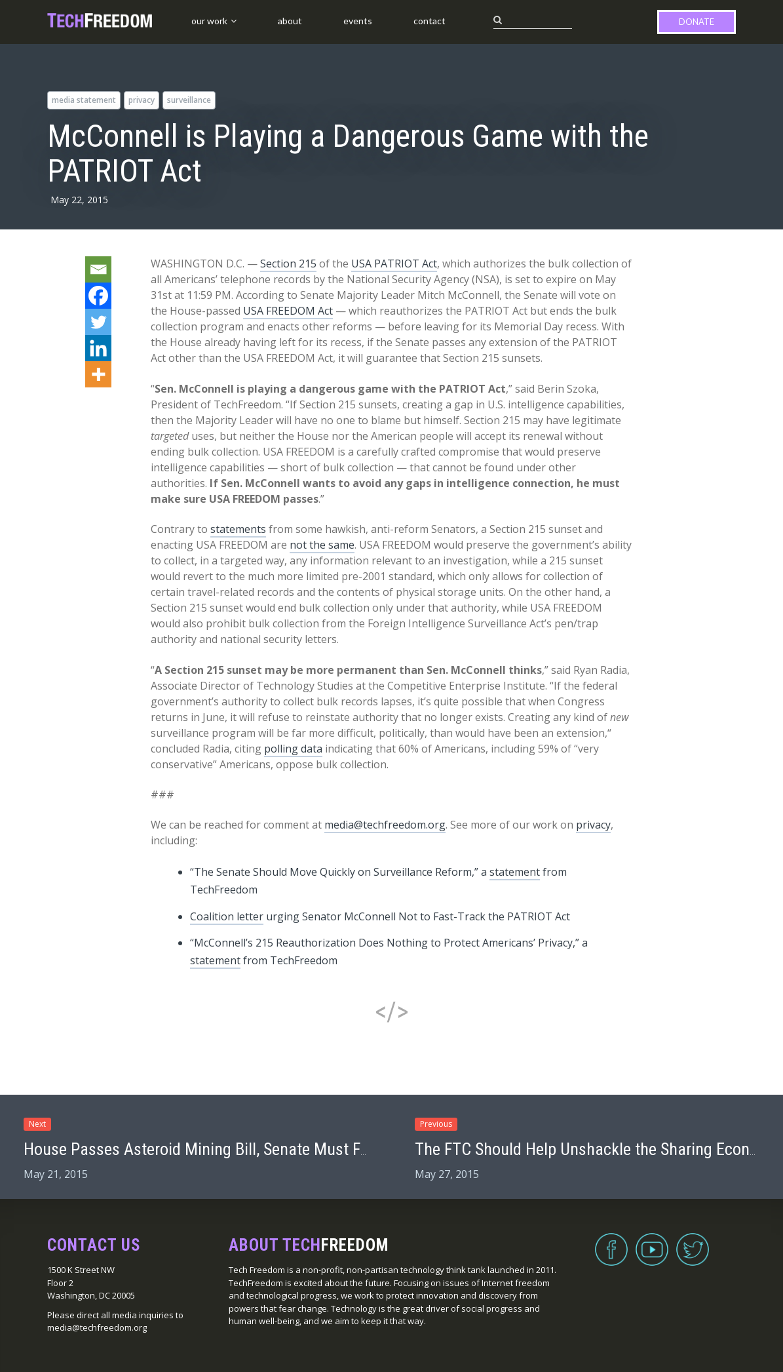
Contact (429, 20)
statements (238, 529)
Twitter (692, 1241)
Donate (696, 21)
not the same (322, 545)
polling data (293, 748)
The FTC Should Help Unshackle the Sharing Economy (596, 1149)
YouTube (652, 1241)
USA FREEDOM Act (288, 311)
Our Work (209, 20)
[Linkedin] (98, 348)
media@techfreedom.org (385, 824)
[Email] (98, 269)
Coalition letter (226, 916)
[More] (98, 374)
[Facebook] (98, 296)
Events (357, 20)
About (290, 20)
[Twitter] (98, 322)
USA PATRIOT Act (394, 263)
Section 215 (288, 263)
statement (514, 872)
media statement (84, 100)
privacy (141, 100)
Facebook (611, 1241)
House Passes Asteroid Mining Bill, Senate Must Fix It (204, 1149)
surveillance (189, 100)
